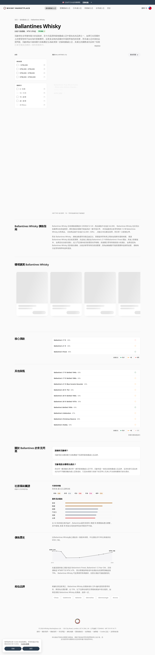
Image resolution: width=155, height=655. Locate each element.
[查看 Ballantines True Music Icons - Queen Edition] (96, 77)
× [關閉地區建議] (91, 2)
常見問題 (62, 631)
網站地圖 (70, 631)
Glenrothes (88, 597)
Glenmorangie (101, 597)
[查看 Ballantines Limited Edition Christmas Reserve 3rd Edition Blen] (96, 153)
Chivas (56, 597)
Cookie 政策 (25, 644)
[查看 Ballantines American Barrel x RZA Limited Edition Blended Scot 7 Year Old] (96, 115)
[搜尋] (143, 8)
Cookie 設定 (104, 631)
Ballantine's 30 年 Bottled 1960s (65, 396)
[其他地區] (150, 8)
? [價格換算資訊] (64, 92)
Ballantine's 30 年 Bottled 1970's (65, 401)
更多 (113, 8)
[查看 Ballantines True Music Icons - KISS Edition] (66, 115)
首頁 (16, 20)
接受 (31, 648)
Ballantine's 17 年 (60, 340)
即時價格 (41, 31)
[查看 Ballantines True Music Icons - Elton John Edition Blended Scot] (66, 77)
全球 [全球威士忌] (102, 8)
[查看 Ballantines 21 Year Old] (96, 192)
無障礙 (95, 631)
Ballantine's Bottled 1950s (63, 407)
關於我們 (45, 631)
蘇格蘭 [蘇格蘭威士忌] (45, 8)
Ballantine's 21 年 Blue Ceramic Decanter (68, 384)
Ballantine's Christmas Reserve (65, 419)
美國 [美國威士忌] (88, 8)
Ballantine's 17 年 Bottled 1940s (65, 372)
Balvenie (77, 597)
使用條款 (88, 631)
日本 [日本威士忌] (75, 8)
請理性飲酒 (114, 631)
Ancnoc (113, 597)
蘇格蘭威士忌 (24, 20)
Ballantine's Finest (60, 352)
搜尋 (38, 631)
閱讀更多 (98, 46)
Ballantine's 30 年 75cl (62, 390)
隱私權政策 (79, 631)
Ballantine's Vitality (61, 425)
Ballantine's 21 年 (60, 346)
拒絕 (13, 648)
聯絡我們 (53, 631)
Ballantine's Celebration (62, 413)
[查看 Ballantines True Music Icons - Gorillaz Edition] (126, 77)
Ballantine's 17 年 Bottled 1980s (65, 378)
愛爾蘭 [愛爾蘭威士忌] (60, 8)
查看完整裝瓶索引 (134, 435)
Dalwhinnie (66, 597)
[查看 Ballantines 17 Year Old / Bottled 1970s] (126, 192)
